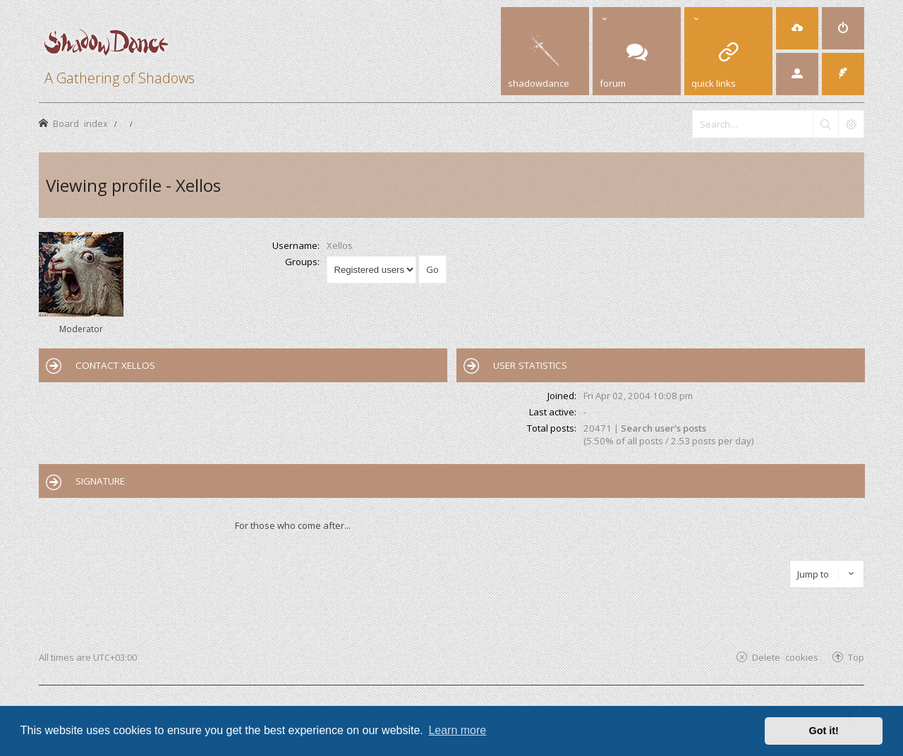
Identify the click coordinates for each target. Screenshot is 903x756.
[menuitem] (797, 28)
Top (856, 657)
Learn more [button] (457, 730)
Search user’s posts (663, 428)
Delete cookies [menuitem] (785, 657)
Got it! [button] (824, 730)
